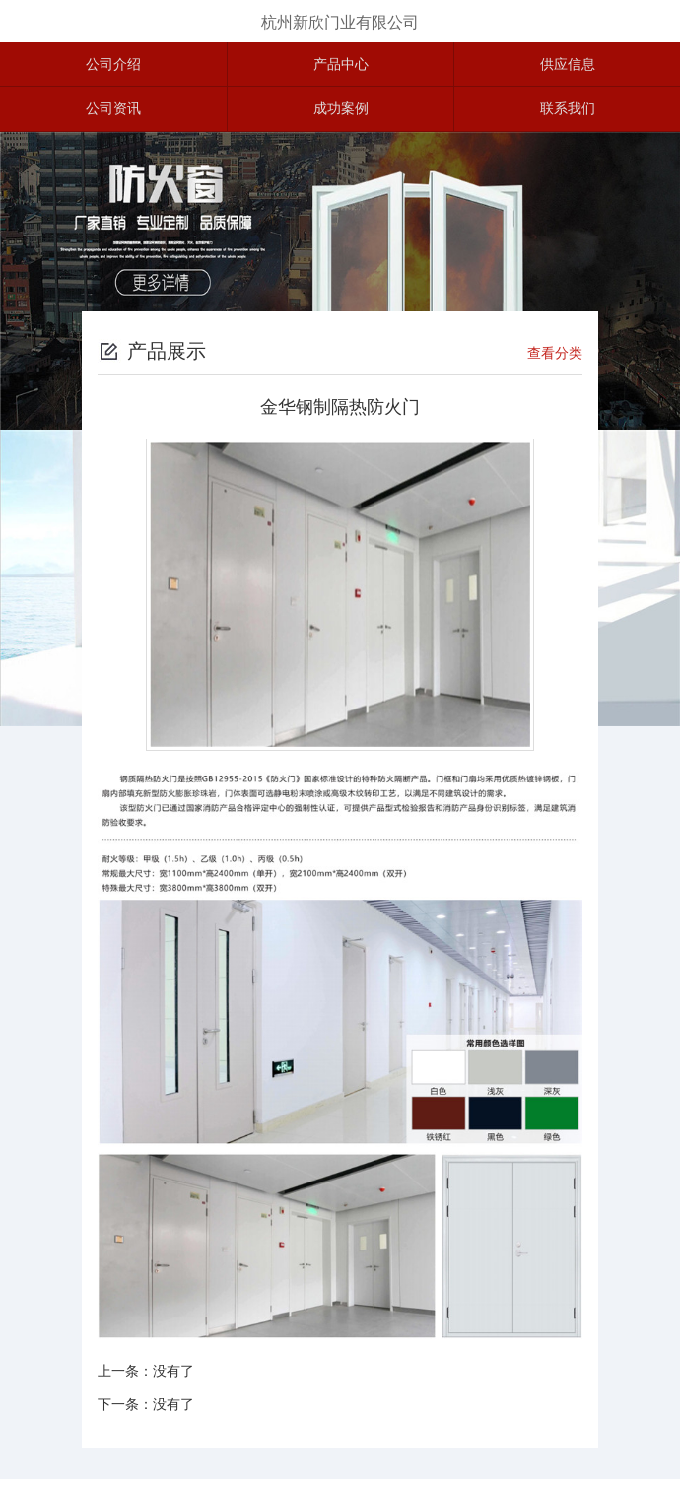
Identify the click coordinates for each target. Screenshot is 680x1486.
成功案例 (341, 114)
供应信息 (567, 66)
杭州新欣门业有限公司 (340, 22)
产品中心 (341, 66)
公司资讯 (113, 114)
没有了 (173, 1377)
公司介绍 (113, 66)
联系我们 (567, 114)
